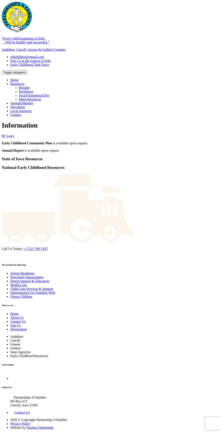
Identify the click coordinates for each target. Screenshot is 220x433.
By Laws (8, 136)
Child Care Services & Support (31, 289)
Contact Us (18, 321)
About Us (17, 317)
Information (18, 329)
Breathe (24, 87)
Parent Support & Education (29, 281)
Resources (17, 84)
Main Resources (30, 99)
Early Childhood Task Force (29, 64)
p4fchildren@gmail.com (27, 57)
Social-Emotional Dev (34, 95)
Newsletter (17, 107)
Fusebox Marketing (39, 427)
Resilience (26, 91)
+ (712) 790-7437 (35, 249)
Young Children (21, 296)
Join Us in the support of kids (30, 61)
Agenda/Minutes (21, 103)
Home (14, 80)
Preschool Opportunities (27, 277)
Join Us (15, 325)
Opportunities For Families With (32, 292)
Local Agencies (21, 111)
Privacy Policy (20, 423)
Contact (15, 115)
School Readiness (22, 273)
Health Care (18, 285)
